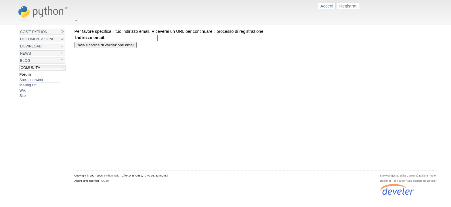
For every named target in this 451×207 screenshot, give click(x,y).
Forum (25, 74)
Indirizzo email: (90, 37)
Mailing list (27, 85)
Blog (25, 60)
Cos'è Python (33, 32)
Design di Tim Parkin (392, 180)
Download (31, 46)
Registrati (348, 5)
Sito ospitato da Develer (421, 180)
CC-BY (105, 180)
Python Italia (111, 175)
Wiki (22, 90)
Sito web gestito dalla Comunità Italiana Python (408, 175)
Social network (31, 80)
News (25, 53)
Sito (22, 95)
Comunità (30, 68)
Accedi (326, 5)
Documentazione (37, 39)
